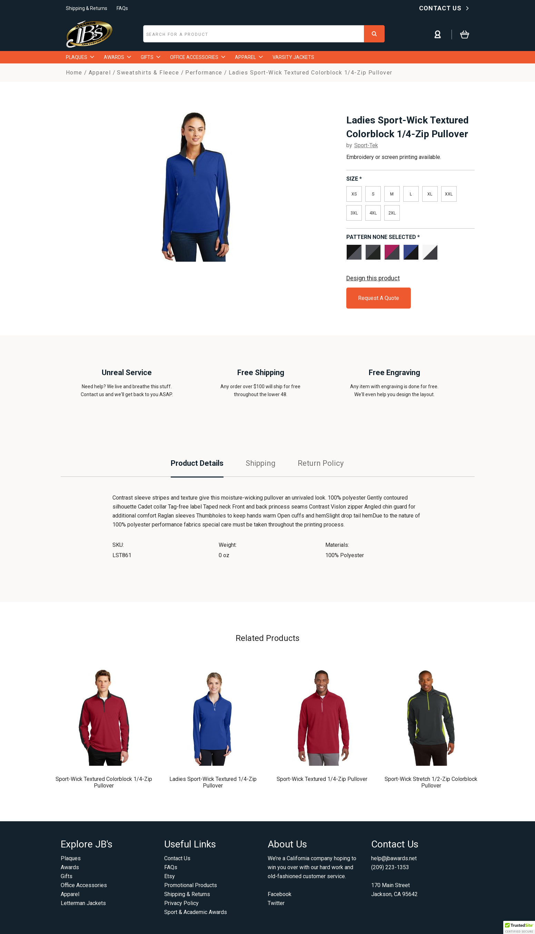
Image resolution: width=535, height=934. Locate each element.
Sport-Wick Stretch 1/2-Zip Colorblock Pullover (431, 782)
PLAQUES (80, 57)
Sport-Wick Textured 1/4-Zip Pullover (322, 779)
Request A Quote (378, 298)
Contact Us (177, 858)
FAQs (122, 8)
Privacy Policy (181, 903)
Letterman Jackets (83, 903)
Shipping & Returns (86, 8)
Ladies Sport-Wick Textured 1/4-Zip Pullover (213, 782)
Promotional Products (190, 885)
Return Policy (321, 463)
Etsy (169, 876)
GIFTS (150, 57)
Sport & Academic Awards (195, 912)
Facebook (279, 894)
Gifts (66, 876)
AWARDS (117, 57)
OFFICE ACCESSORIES (197, 57)
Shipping (261, 463)
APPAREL (249, 57)
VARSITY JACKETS (293, 57)
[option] (196, 184)
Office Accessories (84, 885)
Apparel (70, 894)
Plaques (71, 858)
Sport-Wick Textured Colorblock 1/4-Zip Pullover (104, 782)
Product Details (197, 463)
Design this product (373, 278)
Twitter (276, 903)
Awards (70, 867)
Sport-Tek (366, 145)
